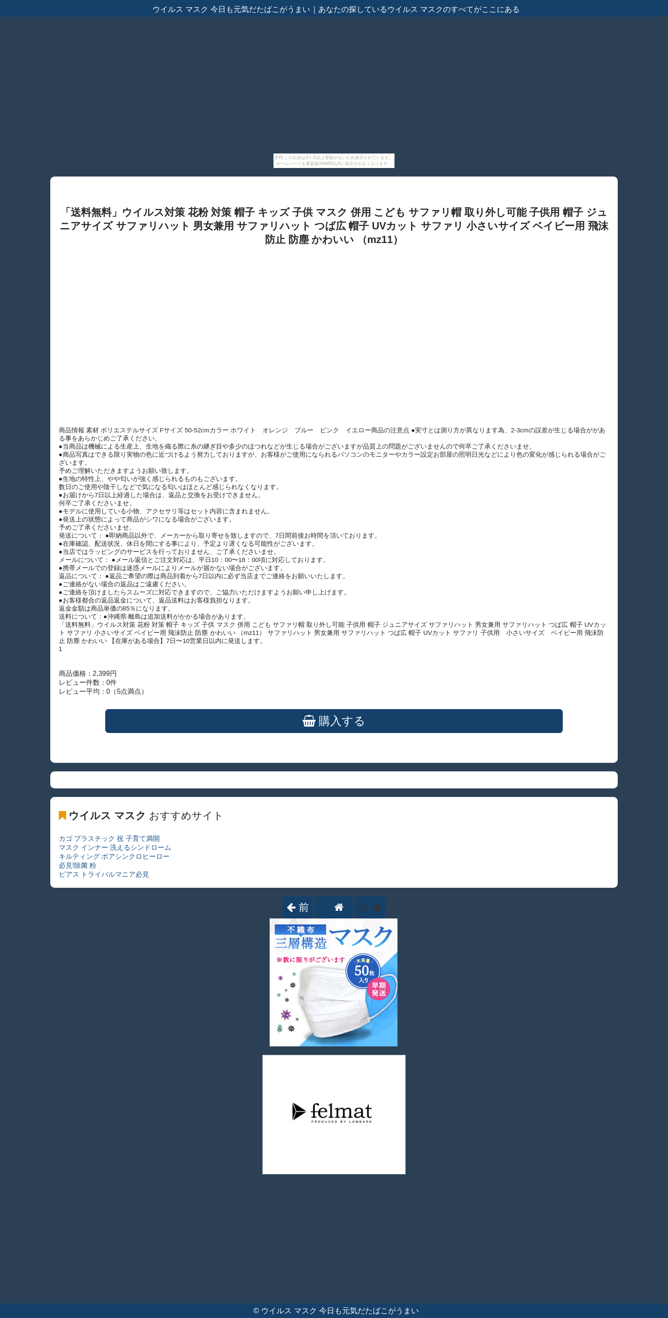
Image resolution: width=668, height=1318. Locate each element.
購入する (334, 721)
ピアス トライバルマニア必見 (104, 874)
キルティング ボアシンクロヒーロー (114, 856)
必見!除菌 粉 (78, 865)
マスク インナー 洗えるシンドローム (115, 847)
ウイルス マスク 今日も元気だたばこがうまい (340, 1310)
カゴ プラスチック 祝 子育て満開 (109, 838)
